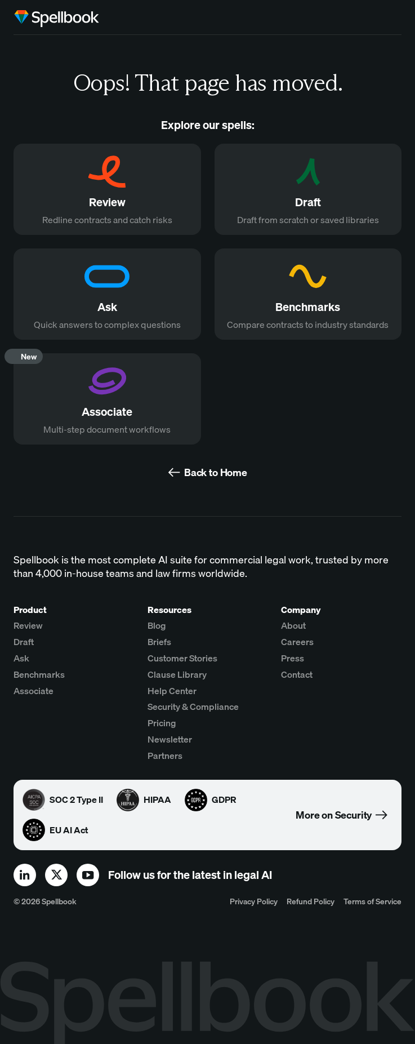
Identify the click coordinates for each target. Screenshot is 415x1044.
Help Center (172, 690)
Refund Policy (310, 901)
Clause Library (177, 674)
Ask (21, 658)
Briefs (159, 641)
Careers (297, 641)
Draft (24, 641)
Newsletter (170, 739)
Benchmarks (39, 674)
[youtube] (88, 875)
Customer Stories (182, 658)
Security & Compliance (193, 706)
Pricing (162, 723)
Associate (33, 690)
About (293, 625)
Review (28, 625)
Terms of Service (372, 901)
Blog (157, 625)
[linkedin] (25, 875)
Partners (165, 755)
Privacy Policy (254, 901)
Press (292, 658)
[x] (56, 875)
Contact (297, 674)
